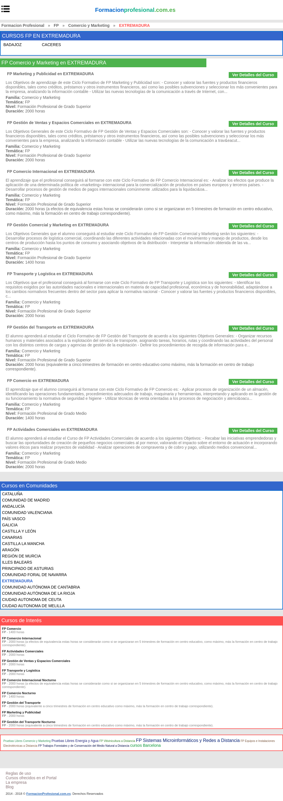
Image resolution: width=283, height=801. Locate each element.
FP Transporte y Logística (21, 670)
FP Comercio (11, 628)
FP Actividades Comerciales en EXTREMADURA (52, 429)
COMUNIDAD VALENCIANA (27, 512)
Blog (10, 787)
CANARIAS (12, 537)
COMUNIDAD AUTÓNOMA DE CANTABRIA (41, 587)
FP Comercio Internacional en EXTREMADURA (51, 171)
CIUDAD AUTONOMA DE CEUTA (31, 599)
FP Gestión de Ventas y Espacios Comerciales (36, 661)
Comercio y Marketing (88, 25)
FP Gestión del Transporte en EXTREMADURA (50, 327)
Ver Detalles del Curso (253, 75)
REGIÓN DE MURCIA (21, 556)
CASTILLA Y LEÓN (19, 531)
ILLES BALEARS (17, 562)
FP (56, 25)
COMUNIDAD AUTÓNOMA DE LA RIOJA (38, 593)
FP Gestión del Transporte (21, 702)
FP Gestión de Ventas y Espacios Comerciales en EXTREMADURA (69, 122)
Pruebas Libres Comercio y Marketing (27, 741)
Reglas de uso (18, 773)
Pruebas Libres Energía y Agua (74, 741)
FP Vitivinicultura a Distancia (117, 741)
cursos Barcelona (145, 745)
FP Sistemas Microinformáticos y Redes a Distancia (188, 740)
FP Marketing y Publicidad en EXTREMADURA (50, 73)
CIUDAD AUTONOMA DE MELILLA (33, 606)
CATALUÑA (12, 494)
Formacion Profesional (22, 25)
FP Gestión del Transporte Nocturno (28, 722)
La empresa (16, 782)
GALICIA (10, 525)
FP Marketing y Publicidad (21, 712)
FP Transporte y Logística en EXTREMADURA (50, 274)
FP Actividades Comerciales (23, 651)
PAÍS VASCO (13, 518)
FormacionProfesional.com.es (48, 793)
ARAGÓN (10, 550)
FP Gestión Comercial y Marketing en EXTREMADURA (58, 225)
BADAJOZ (12, 44)
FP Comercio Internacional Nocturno (29, 680)
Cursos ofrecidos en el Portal (31, 778)
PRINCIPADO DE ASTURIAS (28, 568)
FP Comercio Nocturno (19, 693)
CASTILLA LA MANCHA (23, 543)
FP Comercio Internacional (21, 638)
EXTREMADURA (17, 581)
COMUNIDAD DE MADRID (26, 500)
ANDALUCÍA (13, 506)
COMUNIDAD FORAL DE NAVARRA (34, 574)
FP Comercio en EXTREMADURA (38, 380)
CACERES (51, 44)
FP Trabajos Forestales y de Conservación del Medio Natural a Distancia (83, 745)
